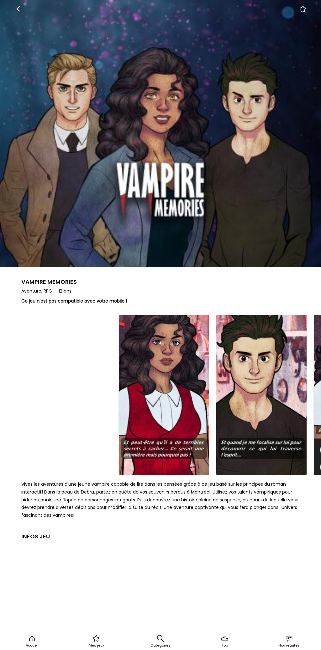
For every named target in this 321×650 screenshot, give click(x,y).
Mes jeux (96, 641)
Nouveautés (289, 641)
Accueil (32, 641)
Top (225, 641)
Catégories (160, 641)
